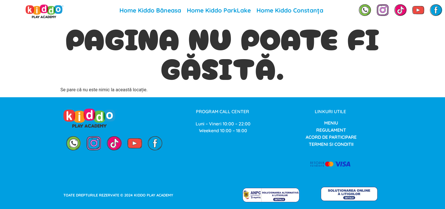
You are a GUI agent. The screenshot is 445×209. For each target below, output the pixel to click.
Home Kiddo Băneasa (150, 10)
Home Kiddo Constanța (289, 10)
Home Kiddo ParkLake (219, 10)
